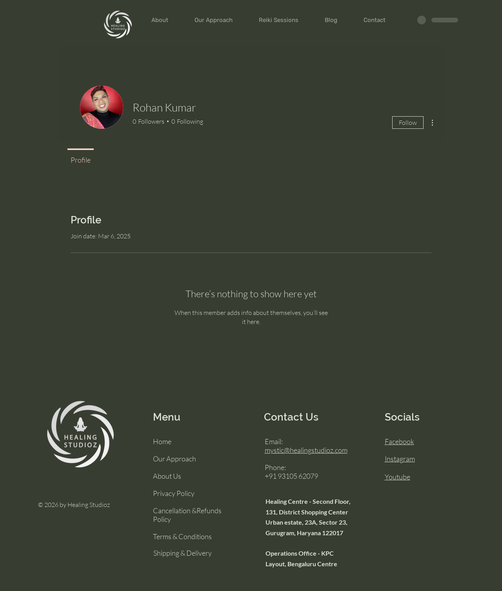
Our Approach (174, 458)
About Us (167, 476)
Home (162, 441)
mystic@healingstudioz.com (306, 450)
